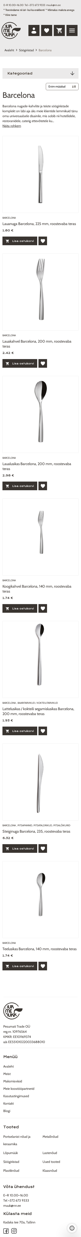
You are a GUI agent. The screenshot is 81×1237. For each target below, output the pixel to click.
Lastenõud (50, 1153)
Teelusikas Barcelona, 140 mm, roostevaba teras (39, 949)
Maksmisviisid (12, 1081)
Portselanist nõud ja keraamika (16, 1140)
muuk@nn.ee (53, 5)
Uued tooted (51, 1162)
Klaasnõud (50, 1171)
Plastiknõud (11, 1171)
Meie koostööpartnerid (18, 1089)
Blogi (6, 1111)
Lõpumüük (10, 1153)
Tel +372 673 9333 (35, 5)
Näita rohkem (11, 126)
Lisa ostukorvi (20, 241)
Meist (7, 1074)
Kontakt (8, 1103)
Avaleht (9, 50)
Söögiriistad (26, 50)
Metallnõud (50, 1137)
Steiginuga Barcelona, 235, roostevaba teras (36, 831)
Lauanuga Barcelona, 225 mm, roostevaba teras (39, 224)
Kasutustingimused (16, 1096)
